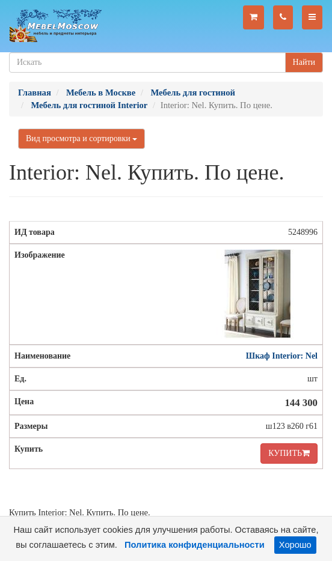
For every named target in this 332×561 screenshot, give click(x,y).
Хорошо (295, 545)
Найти (304, 62)
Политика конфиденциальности (194, 545)
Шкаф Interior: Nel (282, 355)
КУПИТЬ (289, 453)
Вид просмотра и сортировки (81, 138)
